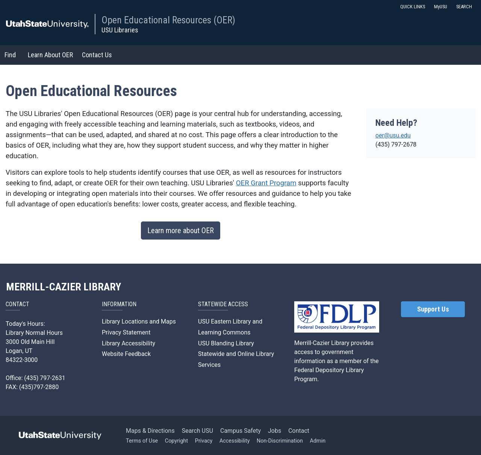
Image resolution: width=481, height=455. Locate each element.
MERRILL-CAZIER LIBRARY (63, 287)
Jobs (274, 430)
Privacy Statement (126, 332)
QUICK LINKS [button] (412, 6)
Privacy (204, 441)
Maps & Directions (150, 430)
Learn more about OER (180, 230)
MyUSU (440, 6)
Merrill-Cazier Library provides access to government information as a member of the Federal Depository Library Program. (336, 361)
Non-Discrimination (280, 441)
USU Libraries (119, 30)
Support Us (433, 309)
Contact (298, 430)
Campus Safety (240, 430)
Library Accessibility (128, 343)
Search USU (197, 430)
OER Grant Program (266, 183)
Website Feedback (126, 353)
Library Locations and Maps (139, 321)
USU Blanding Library (226, 343)
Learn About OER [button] (50, 55)
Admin (318, 441)
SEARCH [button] (464, 6)
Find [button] (10, 55)
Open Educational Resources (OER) (168, 20)
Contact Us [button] (97, 55)
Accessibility (234, 441)
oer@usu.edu (393, 135)
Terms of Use (142, 441)
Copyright (176, 441)
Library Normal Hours (34, 332)
